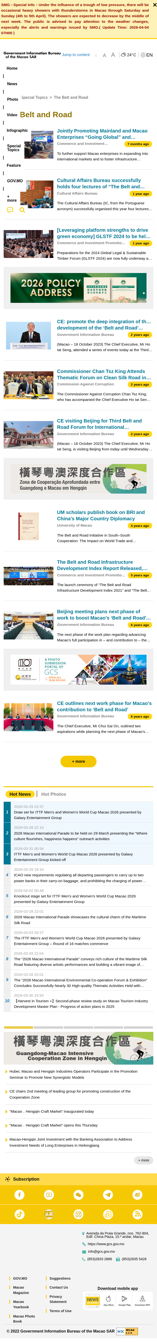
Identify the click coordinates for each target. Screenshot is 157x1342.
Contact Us (58, 1291)
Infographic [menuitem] (95, 68)
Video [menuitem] (71, 68)
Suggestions (59, 1282)
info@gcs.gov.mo (101, 1255)
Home (9, 101)
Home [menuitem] (12, 68)
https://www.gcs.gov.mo (106, 1248)
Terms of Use (60, 1315)
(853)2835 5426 (134, 1263)
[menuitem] (31, 68)
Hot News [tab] (20, 798)
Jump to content (76, 55)
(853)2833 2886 (99, 1263)
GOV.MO (20, 1282)
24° (131, 55)
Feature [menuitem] (14, 77)
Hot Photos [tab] (53, 798)
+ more (143, 1164)
